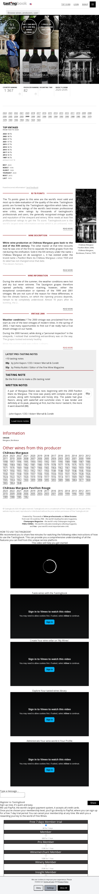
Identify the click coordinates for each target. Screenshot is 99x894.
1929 (33, 120)
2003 (22, 116)
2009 (84, 113)
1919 (32, 476)
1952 (27, 120)
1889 (60, 479)
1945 (81, 470)
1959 (81, 467)
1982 (84, 116)
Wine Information (38, 275)
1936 (39, 473)
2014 (55, 113)
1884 (74, 479)
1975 (74, 464)
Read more (68, 228)
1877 (81, 479)
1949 (53, 470)
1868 (87, 479)
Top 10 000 (65, 4)
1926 (87, 473)
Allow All (63, 888)
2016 (44, 113)
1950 (46, 470)
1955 (19, 470)
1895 (46, 479)
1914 (60, 476)
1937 (32, 473)
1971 (5, 467)
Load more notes (20, 421)
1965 (46, 467)
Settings (50, 888)
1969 (10, 120)
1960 (74, 467)
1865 (5, 483)
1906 (87, 476)
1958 (22, 120)
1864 (12, 483)
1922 (12, 476)
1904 (12, 479)
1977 (60, 464)
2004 (16, 116)
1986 (87, 461)
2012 (67, 113)
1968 (25, 467)
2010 (78, 113)
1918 (39, 476)
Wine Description (37, 235)
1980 (39, 464)
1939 (25, 473)
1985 (78, 116)
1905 (5, 479)
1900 (25, 479)
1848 (19, 483)
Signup (85, 4)
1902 (19, 479)
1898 (39, 479)
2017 (39, 113)
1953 (25, 470)
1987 (81, 461)
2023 (10, 113)
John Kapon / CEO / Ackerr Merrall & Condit (36, 363)
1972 (87, 464)
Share (93, 804)
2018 (33, 113)
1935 (46, 473)
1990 (67, 116)
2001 (74, 458)
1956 (12, 470)
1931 (67, 473)
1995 (50, 116)
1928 (81, 473)
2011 (72, 113)
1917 (46, 476)
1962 (60, 467)
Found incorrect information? (20, 187)
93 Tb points (38, 193)
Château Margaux (34, 74)
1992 (46, 461)
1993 (61, 116)
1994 (55, 116)
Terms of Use (48, 882)
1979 (89, 116)
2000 (27, 116)
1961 (67, 467)
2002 (67, 458)
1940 (19, 473)
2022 (16, 113)
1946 (74, 470)
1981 (32, 464)
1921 (19, 476)
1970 (12, 467)
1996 (44, 116)
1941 (12, 473)
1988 (72, 116)
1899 (32, 479)
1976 (67, 464)
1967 (32, 467)
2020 (27, 113)
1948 (60, 470)
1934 (53, 473)
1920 (39, 120)
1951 (39, 470)
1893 (53, 479)
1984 (12, 464)
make (27, 379)
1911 (67, 476)
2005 (10, 116)
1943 (5, 473)
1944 (87, 470)
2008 (89, 113)
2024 (5, 113)
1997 (39, 116)
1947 (67, 470)
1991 (53, 461)
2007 (32, 458)
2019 (39, 455)
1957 (5, 470)
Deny (38, 888)
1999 (33, 116)
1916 (53, 476)
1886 (67, 479)
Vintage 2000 (38, 313)
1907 (81, 476)
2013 (61, 113)
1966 (16, 120)
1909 (74, 476)
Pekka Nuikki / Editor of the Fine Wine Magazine (39, 367)
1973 (81, 464)
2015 (50, 113)
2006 (5, 116)
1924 (5, 476)
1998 (5, 461)
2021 (22, 113)
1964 (53, 467)
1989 (67, 461)
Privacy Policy (63, 882)
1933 (60, 473)
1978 (5, 120)
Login (76, 4)
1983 (19, 464)
